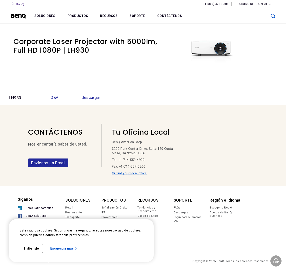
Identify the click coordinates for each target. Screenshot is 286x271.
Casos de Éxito (147, 215)
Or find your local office (129, 173)
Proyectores (109, 217)
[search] (273, 16)
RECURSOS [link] (109, 16)
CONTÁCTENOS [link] (169, 16)
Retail (69, 207)
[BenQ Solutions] (35, 216)
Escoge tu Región (221, 207)
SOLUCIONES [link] (44, 16)
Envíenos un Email (48, 163)
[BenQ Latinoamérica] (35, 209)
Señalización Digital (114, 207)
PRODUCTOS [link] (77, 16)
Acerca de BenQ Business (221, 214)
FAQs (177, 207)
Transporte (72, 217)
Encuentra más (63, 248)
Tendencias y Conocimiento (146, 209)
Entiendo (31, 248)
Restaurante (73, 212)
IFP (103, 212)
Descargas (181, 212)
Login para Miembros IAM (188, 219)
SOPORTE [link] (137, 16)
